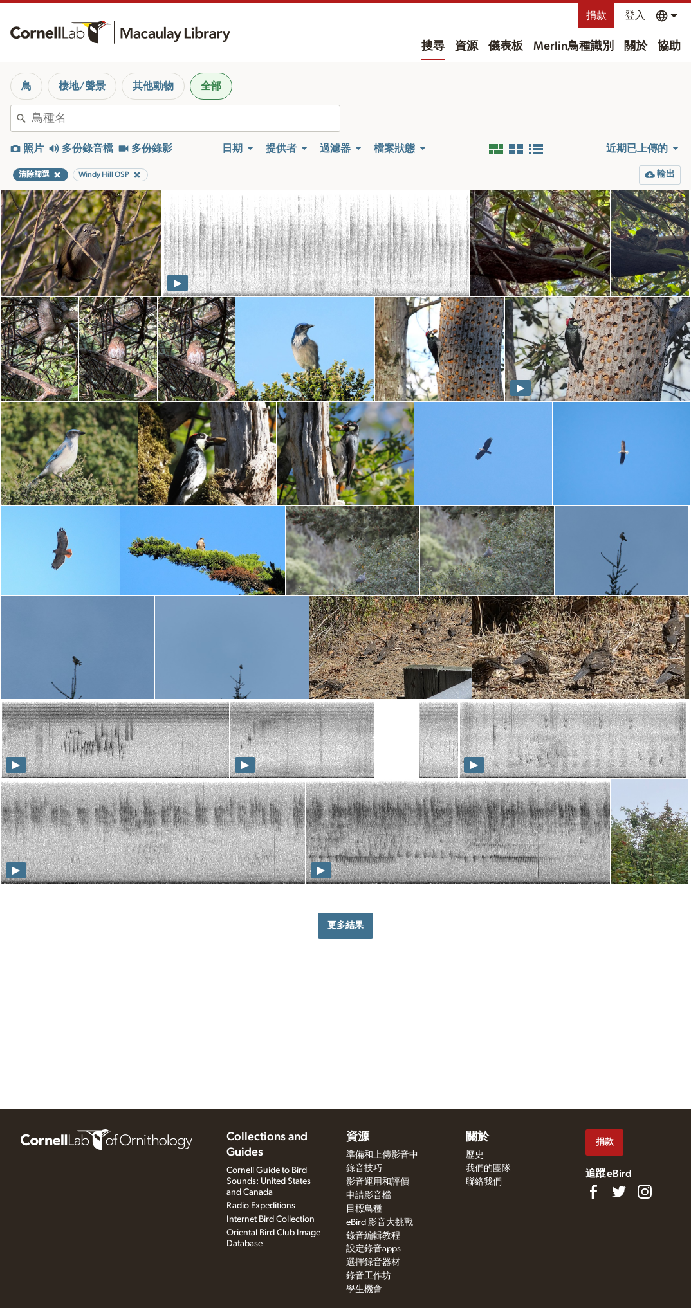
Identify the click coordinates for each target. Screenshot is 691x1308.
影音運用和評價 (377, 1181)
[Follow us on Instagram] (644, 1191)
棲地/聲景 (82, 86)
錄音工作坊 (368, 1275)
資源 (466, 46)
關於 (635, 46)
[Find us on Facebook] (593, 1191)
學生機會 (364, 1289)
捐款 (596, 15)
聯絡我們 (484, 1181)
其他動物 (153, 86)
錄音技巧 (364, 1168)
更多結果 (345, 925)
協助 (669, 46)
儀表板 (505, 46)
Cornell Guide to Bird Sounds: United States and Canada (268, 1181)
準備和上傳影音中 (382, 1154)
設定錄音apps (373, 1248)
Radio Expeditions (260, 1205)
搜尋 (433, 46)
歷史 (475, 1154)
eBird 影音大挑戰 (379, 1222)
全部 (211, 86)
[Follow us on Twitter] (619, 1191)
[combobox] (186, 118)
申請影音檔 (368, 1195)
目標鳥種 (364, 1208)
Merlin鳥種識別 (573, 46)
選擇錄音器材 (373, 1262)
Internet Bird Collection (270, 1219)
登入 (635, 15)
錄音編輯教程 (373, 1235)
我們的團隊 (488, 1168)
